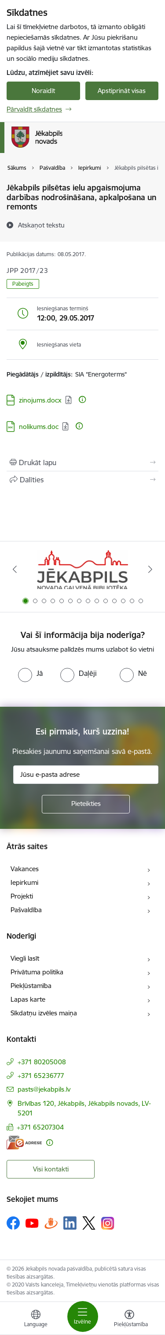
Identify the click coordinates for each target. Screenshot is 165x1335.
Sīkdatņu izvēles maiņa (44, 1013)
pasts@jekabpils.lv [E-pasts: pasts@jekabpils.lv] (44, 1089)
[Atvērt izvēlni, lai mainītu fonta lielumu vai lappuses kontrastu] (129, 1319)
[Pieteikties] (86, 804)
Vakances (25, 869)
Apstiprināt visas (122, 90)
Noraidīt (43, 90)
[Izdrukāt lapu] (82, 462)
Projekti (22, 896)
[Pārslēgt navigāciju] (82, 1316)
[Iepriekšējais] (14, 569)
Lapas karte (28, 999)
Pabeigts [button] (22, 283)
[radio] (30, 673)
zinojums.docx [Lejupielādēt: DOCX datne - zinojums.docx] (40, 400)
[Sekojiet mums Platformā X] (88, 1223)
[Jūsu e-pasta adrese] (85, 774)
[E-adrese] (24, 1142)
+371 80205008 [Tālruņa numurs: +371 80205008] (42, 1062)
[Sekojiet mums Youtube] (32, 1222)
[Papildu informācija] (82, 399)
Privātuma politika (37, 972)
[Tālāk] (150, 569)
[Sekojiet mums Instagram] (107, 1223)
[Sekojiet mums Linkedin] (70, 1223)
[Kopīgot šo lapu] (82, 479)
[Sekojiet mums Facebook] (13, 1223)
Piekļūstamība (31, 985)
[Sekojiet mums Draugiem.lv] (51, 1222)
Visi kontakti (51, 1169)
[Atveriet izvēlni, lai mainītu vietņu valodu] (35, 1319)
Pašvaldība (26, 910)
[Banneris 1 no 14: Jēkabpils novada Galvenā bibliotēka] (82, 569)
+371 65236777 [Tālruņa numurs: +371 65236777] (41, 1075)
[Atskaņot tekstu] (41, 225)
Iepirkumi (24, 882)
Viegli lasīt (25, 958)
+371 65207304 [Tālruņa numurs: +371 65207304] (40, 1127)
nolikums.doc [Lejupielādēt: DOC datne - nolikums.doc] (39, 426)
